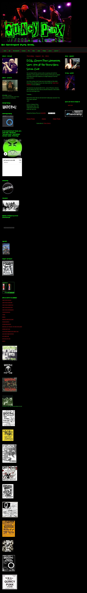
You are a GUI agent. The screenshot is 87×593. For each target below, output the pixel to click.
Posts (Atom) (47, 123)
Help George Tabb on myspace (8, 334)
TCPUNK (3, 314)
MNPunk (3, 317)
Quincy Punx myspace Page (7, 307)
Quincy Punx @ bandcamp (7, 302)
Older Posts (56, 119)
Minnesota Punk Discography (7, 319)
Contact (56, 51)
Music (33, 51)
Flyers (44, 51)
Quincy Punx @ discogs (6, 300)
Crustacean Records (6, 312)
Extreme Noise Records (6, 324)
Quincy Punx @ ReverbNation (7, 310)
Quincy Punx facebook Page (7, 305)
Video (39, 51)
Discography (16, 51)
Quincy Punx (70, 105)
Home (5, 51)
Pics (29, 51)
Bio (10, 51)
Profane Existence (5, 322)
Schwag (23, 51)
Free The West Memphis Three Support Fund (10, 331)
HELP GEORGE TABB (5, 336)
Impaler (3, 341)
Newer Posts (31, 119)
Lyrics (50, 51)
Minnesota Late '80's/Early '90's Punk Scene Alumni (12, 326)
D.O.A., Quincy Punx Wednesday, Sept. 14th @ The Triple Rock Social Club (43, 65)
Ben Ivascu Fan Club (6, 338)
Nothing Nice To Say (6, 329)
